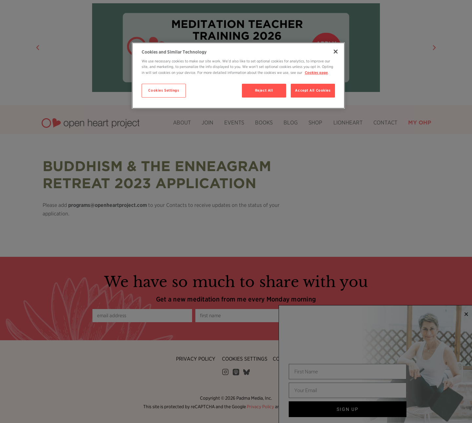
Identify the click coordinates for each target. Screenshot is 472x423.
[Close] (335, 51)
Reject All (264, 90)
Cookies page (316, 72)
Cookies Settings (163, 90)
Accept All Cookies (312, 90)
